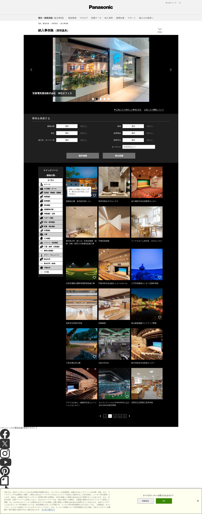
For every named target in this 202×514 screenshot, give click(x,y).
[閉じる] (198, 501)
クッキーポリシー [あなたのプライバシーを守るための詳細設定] (48, 510)
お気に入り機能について (154, 109)
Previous (31, 69)
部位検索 (119, 155)
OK (164, 501)
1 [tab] (93, 99)
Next (170, 69)
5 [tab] (108, 99)
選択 (67, 126)
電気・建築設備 (43, 23)
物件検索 (83, 155)
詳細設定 (145, 501)
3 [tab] (101, 99)
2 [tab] (97, 99)
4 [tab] (105, 99)
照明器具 (55, 23)
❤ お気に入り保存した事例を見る (127, 109)
